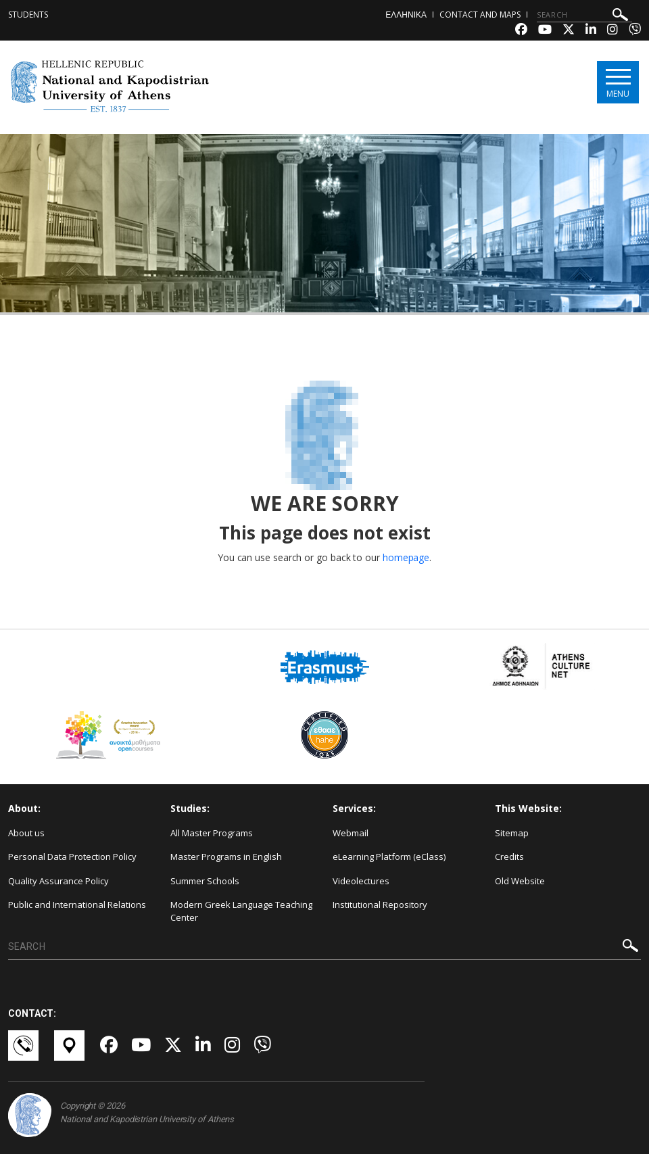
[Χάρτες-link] (70, 1045)
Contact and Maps (480, 14)
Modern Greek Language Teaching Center (241, 910)
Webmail (350, 833)
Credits (509, 856)
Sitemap (512, 833)
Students (28, 14)
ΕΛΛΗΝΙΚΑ (406, 14)
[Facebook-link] (521, 31)
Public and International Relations (77, 904)
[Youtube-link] (545, 31)
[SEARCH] (584, 14)
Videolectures (361, 881)
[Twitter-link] (568, 31)
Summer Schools (204, 881)
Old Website (520, 881)
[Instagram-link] (612, 31)
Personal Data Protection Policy (72, 856)
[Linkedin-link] (590, 31)
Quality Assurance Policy (58, 881)
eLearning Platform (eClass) (389, 856)
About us (26, 833)
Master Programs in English (226, 856)
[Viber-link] (635, 31)
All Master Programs (211, 833)
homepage (406, 557)
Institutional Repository (380, 904)
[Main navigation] (617, 82)
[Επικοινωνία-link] (24, 1045)
